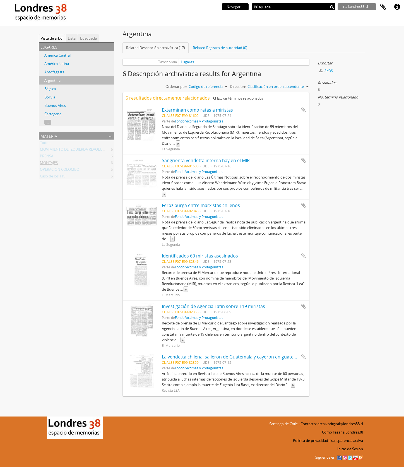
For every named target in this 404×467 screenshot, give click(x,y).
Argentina (52, 80)
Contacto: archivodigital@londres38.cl (331, 423)
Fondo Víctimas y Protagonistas (199, 121)
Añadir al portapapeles (303, 110)
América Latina (56, 63)
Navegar (234, 6)
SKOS (326, 70)
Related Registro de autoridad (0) (220, 47)
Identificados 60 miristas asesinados (200, 256)
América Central (57, 55)
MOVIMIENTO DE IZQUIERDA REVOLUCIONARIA (79, 150)
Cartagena (52, 113)
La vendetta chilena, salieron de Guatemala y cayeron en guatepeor (233, 357)
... (48, 122)
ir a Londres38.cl (355, 6)
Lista (72, 38)
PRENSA (46, 157)
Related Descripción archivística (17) (155, 47)
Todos (45, 143)
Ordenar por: (176, 86)
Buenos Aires (55, 105)
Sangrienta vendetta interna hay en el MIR (206, 160)
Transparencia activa (346, 440)
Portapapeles (383, 7)
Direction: (238, 86)
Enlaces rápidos (397, 7)
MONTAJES (49, 163)
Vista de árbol (52, 38)
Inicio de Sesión (350, 448)
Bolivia (49, 97)
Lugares (187, 61)
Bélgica (50, 88)
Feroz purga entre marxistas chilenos (201, 205)
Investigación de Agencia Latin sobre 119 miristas (213, 306)
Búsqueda (88, 38)
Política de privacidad (310, 440)
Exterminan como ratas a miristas (197, 110)
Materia (48, 135)
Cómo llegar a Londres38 (342, 432)
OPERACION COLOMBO (59, 170)
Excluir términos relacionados (238, 98)
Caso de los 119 (52, 177)
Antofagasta (54, 71)
